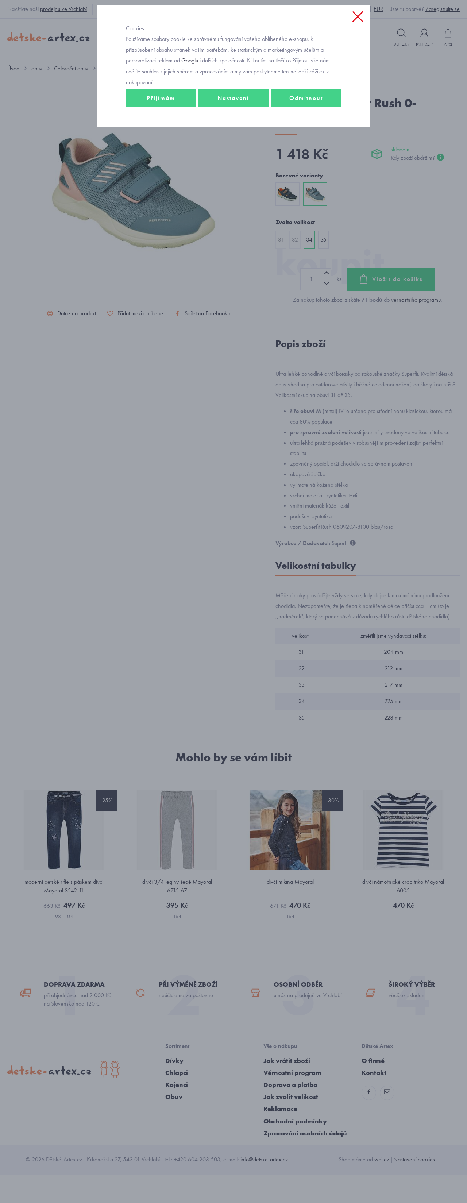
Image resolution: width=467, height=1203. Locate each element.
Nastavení (233, 148)
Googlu (189, 111)
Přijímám (161, 148)
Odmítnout (306, 148)
